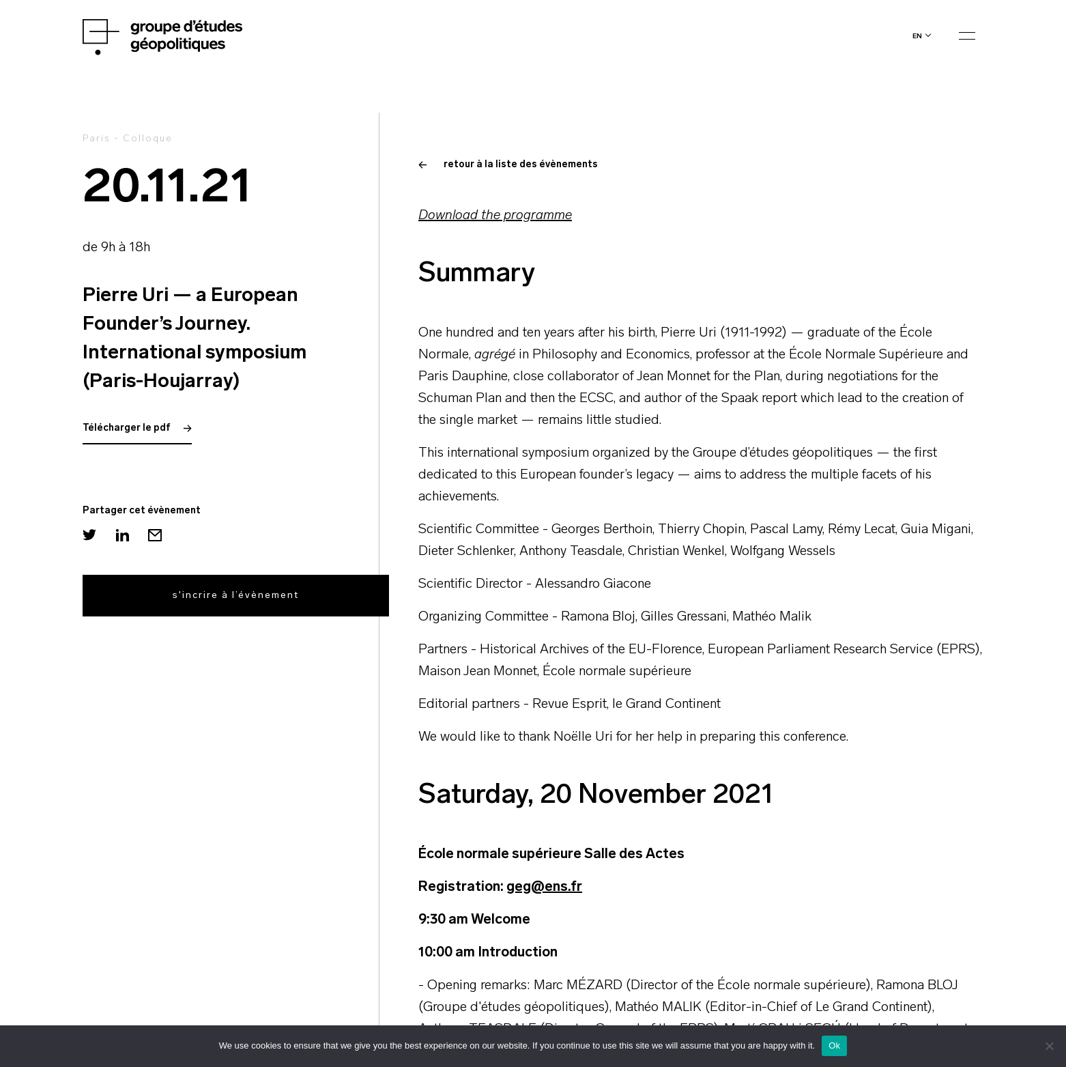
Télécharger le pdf (137, 428)
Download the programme (495, 216)
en (917, 36)
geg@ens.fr (544, 887)
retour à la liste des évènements (508, 165)
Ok (834, 1045)
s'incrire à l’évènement (236, 596)
